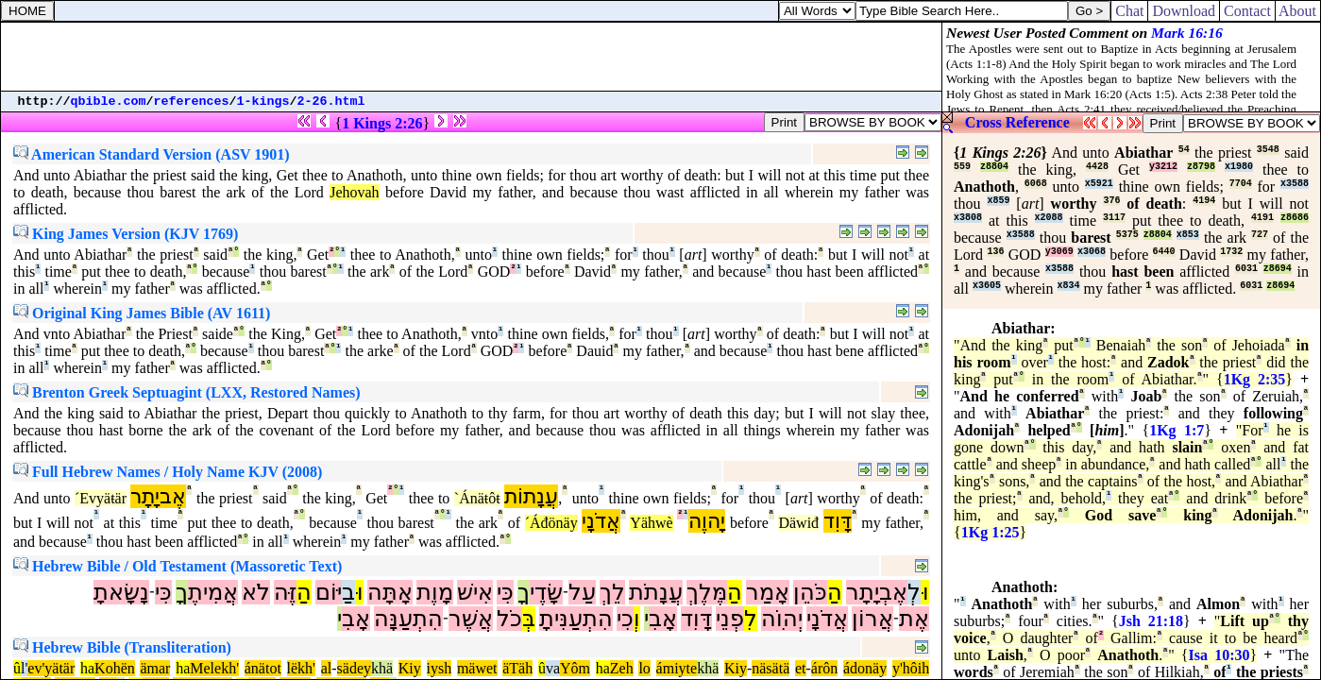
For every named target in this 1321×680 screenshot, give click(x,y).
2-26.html (331, 101)
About (1298, 11)
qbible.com (108, 101)
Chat (1129, 11)
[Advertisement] (471, 56)
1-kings (263, 101)
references (191, 101)
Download (1183, 11)
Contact (1247, 11)
